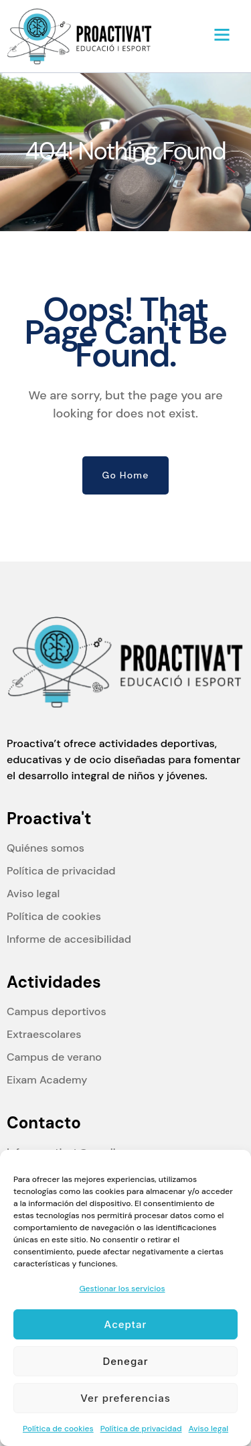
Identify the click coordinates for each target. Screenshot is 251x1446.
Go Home (125, 475)
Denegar (125, 1361)
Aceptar (125, 1324)
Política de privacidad (141, 1428)
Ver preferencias (125, 1398)
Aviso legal (208, 1428)
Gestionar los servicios (122, 1288)
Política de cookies (58, 1428)
